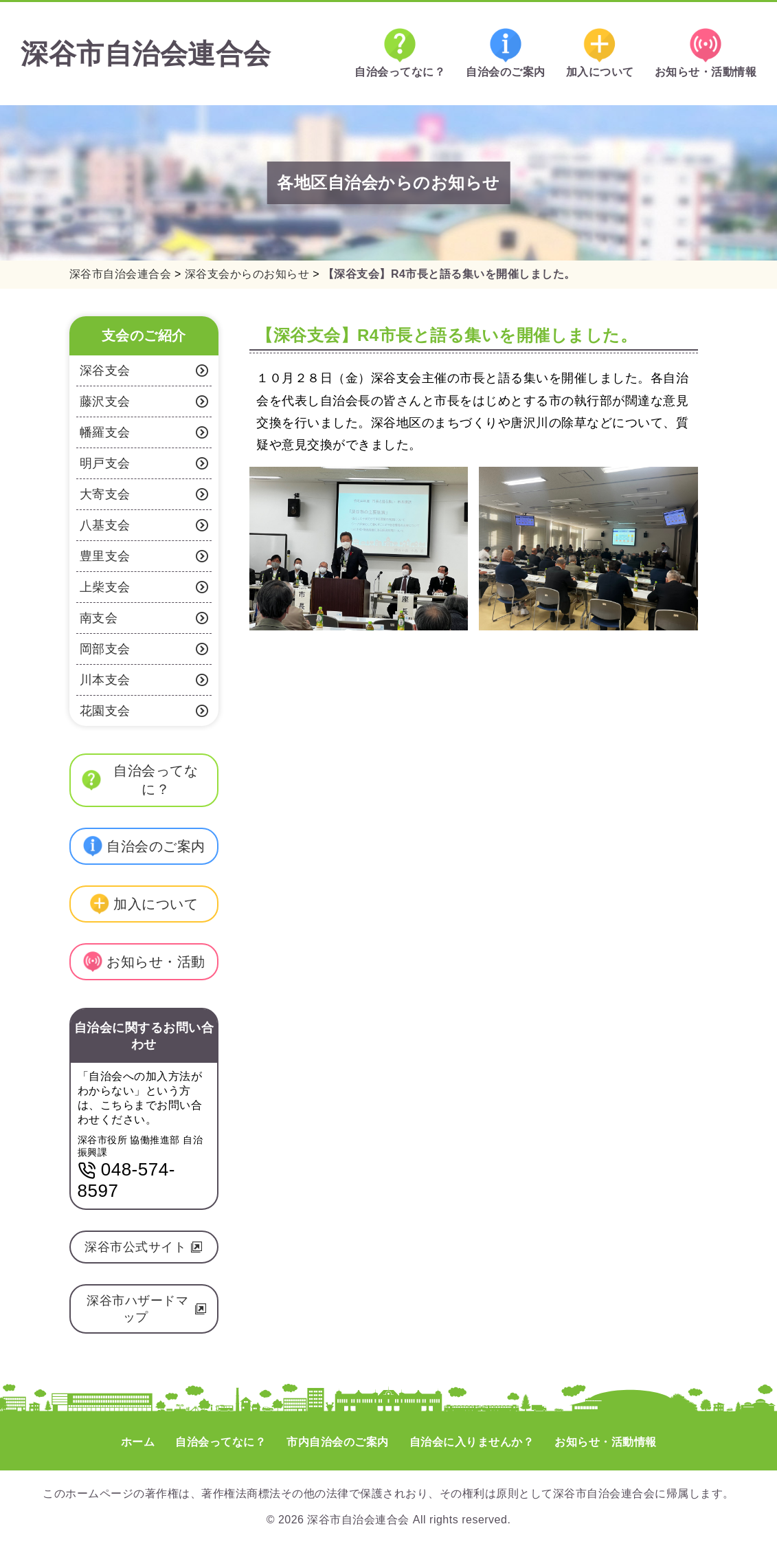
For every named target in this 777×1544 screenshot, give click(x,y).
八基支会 (144, 525)
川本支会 (144, 680)
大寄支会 (144, 494)
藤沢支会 (144, 401)
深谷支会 (144, 370)
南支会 (144, 618)
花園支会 (144, 711)
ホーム (138, 1442)
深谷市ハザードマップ (147, 1309)
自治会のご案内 (505, 53)
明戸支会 (144, 463)
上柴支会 (144, 587)
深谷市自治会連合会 (146, 53)
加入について (600, 53)
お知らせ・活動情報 (706, 53)
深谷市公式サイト (144, 1247)
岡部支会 (144, 649)
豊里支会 (144, 556)
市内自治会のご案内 (337, 1442)
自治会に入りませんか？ (471, 1442)
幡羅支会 (144, 432)
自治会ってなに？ (399, 53)
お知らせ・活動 (143, 961)
